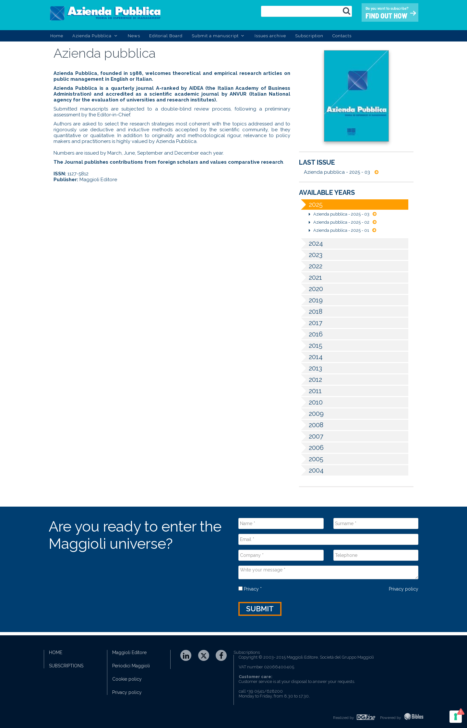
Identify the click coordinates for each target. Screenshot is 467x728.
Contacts (342, 35)
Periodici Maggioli (131, 665)
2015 (310, 345)
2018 (310, 311)
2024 (311, 243)
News (134, 35)
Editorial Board (166, 35)
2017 (310, 323)
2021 (310, 277)
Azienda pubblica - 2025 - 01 (342, 230)
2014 (311, 357)
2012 (310, 379)
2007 (311, 436)
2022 (310, 266)
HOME (55, 652)
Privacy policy (403, 589)
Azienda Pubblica (95, 35)
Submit (260, 609)
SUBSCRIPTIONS (66, 665)
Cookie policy (127, 679)
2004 (311, 470)
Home (56, 35)
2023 (310, 255)
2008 (311, 425)
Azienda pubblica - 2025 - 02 (343, 222)
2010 (311, 402)
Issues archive (270, 35)
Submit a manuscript (219, 35)
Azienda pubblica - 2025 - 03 (341, 172)
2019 (311, 300)
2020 (311, 289)
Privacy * (250, 589)
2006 (311, 447)
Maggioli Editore (129, 652)
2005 (311, 459)
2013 (310, 368)
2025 (311, 204)
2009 (311, 413)
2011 (310, 391)
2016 (311, 334)
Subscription (309, 35)
